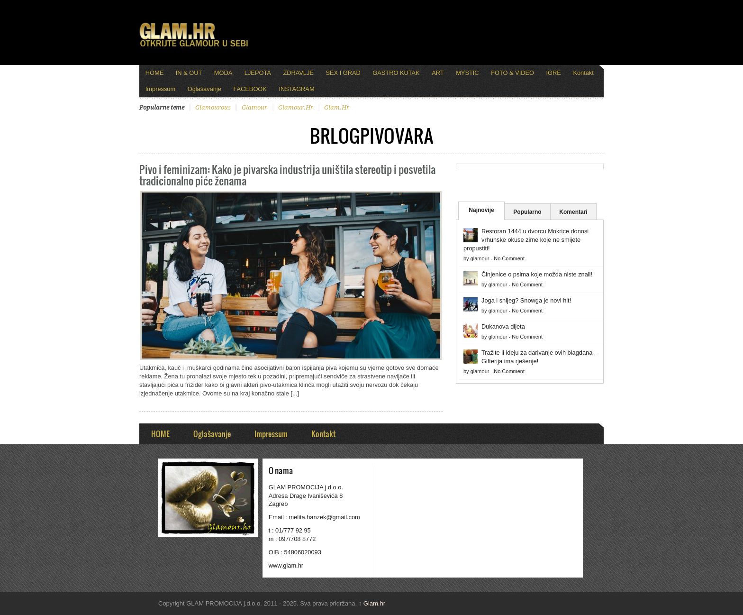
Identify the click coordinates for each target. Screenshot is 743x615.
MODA (223, 72)
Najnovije (481, 210)
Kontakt (583, 72)
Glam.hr (372, 603)
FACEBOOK (249, 88)
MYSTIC (467, 72)
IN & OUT (189, 72)
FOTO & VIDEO (512, 72)
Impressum (160, 88)
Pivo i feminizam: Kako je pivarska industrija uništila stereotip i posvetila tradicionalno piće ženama (287, 174)
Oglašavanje (204, 88)
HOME (154, 72)
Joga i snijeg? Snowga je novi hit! (526, 300)
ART (438, 72)
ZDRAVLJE (298, 72)
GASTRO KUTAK (395, 72)
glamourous (213, 107)
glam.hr (336, 107)
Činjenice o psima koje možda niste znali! (536, 274)
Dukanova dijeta (503, 326)
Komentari (573, 212)
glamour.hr (295, 107)
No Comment (509, 258)
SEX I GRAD (343, 72)
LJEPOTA (258, 72)
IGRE (553, 72)
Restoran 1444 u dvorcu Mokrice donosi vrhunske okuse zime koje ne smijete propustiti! (526, 240)
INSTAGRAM (296, 88)
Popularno (527, 212)
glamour (254, 107)
